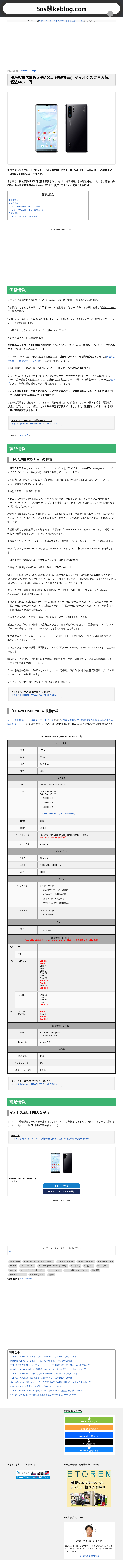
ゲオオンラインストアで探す (61, 1194)
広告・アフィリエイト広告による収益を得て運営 (61, 20)
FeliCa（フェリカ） (66, 1264)
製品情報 (13, 206)
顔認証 (51, 1277)
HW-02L (13, 1269)
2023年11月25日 (29, 71)
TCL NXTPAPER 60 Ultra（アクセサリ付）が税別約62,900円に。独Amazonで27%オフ (50, 1368)
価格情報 (13, 203)
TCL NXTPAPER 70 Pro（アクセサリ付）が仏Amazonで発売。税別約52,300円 (46, 1393)
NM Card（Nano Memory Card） (53, 1269)
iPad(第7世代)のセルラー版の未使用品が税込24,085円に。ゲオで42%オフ (44, 1397)
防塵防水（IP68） (37, 1277)
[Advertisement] (61, 45)
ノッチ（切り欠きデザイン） (76, 1273)
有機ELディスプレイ (18, 1277)
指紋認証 (95, 1273)
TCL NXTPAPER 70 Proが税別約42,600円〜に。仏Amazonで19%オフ (42, 1381)
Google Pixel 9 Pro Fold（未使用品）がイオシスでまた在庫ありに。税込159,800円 (48, 1372)
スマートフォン (55, 1273)
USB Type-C (102, 1269)
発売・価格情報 (27, 1282)
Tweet (11, 1254)
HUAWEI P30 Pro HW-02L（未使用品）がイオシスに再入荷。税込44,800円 (61, 81)
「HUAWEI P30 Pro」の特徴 (26, 210)
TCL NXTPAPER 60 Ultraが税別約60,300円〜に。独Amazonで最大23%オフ (45, 1376)
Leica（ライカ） (27, 1269)
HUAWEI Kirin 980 (86, 1264)
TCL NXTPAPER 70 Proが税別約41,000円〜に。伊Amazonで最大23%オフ (44, 1359)
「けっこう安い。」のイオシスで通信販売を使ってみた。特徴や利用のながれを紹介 (50, 1141)
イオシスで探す (61, 1189)
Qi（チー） (88, 1269)
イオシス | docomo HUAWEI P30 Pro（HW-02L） (34, 426)
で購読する (89, 1423)
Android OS (15, 1264)
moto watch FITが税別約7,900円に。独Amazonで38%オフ (37, 1389)
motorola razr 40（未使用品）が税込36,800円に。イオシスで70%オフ (42, 1364)
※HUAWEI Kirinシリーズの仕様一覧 (58, 816)
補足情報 (13, 216)
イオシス (24, 438)
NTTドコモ (75, 1269)
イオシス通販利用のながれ (25, 219)
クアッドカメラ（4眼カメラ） (32, 1273)
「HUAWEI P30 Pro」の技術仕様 (28, 213)
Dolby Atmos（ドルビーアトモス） (38, 1264)
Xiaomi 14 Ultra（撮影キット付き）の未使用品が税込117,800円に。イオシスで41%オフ (50, 1385)
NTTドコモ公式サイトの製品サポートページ (30, 723)
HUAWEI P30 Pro (105, 1264)
